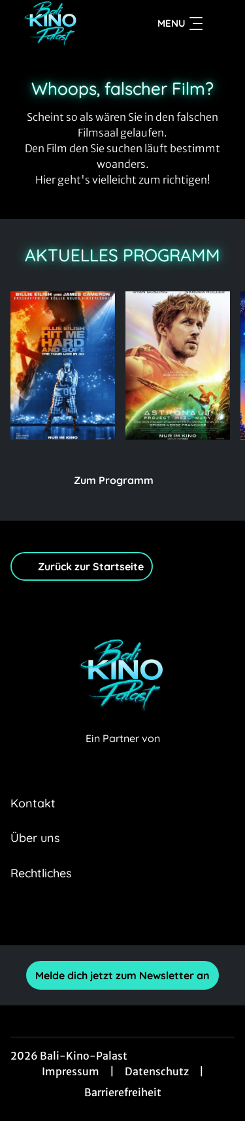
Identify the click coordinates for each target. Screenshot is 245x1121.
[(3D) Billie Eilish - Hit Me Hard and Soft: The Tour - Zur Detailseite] (62, 365)
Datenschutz (157, 1071)
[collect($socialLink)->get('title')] (80, 916)
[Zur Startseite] (57, 23)
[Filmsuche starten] (221, 23)
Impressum (70, 1071)
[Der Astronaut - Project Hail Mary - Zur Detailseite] (177, 365)
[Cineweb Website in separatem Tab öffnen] (123, 752)
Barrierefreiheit (122, 1092)
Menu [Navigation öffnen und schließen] (180, 23)
